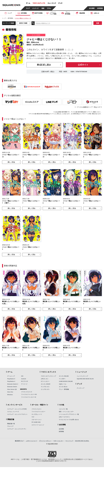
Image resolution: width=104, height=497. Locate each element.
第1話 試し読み (44, 65)
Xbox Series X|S (12, 389)
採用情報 (61, 431)
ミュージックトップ (82, 376)
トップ (4, 18)
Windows (10, 394)
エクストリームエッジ (38, 425)
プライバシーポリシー (45, 441)
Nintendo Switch (12, 386)
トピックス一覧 (63, 409)
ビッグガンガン (45, 389)
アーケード (24, 384)
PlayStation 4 (11, 381)
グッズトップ (80, 388)
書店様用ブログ (19, 441)
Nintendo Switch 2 (12, 384)
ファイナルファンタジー (38, 411)
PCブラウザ (24, 381)
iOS (22, 376)
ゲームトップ (11, 376)
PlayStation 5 (11, 379)
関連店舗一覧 (11, 423)
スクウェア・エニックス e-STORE (17, 409)
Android (23, 379)
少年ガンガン (44, 379)
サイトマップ (69, 441)
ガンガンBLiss (63, 386)
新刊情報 (10, 18)
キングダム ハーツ (37, 414)
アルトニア (10, 426)
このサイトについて (31, 441)
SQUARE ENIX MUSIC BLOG (85, 379)
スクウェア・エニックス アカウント (17, 414)
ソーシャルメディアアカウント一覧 (69, 414)
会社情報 (61, 429)
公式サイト (83, 65)
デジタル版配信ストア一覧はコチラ (89, 107)
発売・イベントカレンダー (66, 411)
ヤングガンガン (45, 386)
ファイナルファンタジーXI (28, 397)
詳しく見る (11, 162)
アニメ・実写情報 (64, 389)
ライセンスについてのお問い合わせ (69, 419)
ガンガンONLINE (64, 376)
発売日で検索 (23, 23)
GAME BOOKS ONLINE (66, 381)
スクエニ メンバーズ (13, 411)
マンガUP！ (62, 379)
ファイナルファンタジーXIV (29, 394)
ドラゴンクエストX (26, 392)
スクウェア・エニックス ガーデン (16, 429)
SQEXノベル (62, 384)
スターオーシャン (37, 419)
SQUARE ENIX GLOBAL (82, 441)
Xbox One (10, 392)
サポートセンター (58, 441)
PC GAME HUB (36, 422)
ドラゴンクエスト (37, 409)
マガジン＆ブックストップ (48, 376)
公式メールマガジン (64, 417)
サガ (33, 417)
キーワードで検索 (8, 23)
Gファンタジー (45, 381)
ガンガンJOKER (45, 384)
